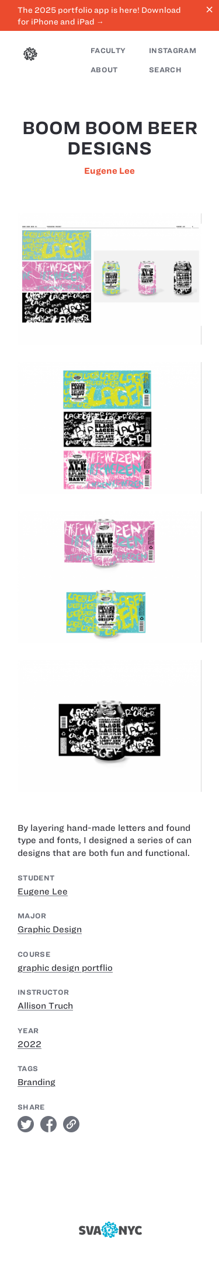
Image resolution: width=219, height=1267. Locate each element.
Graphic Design (50, 929)
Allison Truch (45, 1005)
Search (165, 69)
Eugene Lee (109, 171)
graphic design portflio (65, 968)
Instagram (172, 50)
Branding (36, 1082)
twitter (26, 1124)
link (71, 1124)
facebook (48, 1124)
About (104, 69)
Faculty (108, 50)
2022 (29, 1044)
